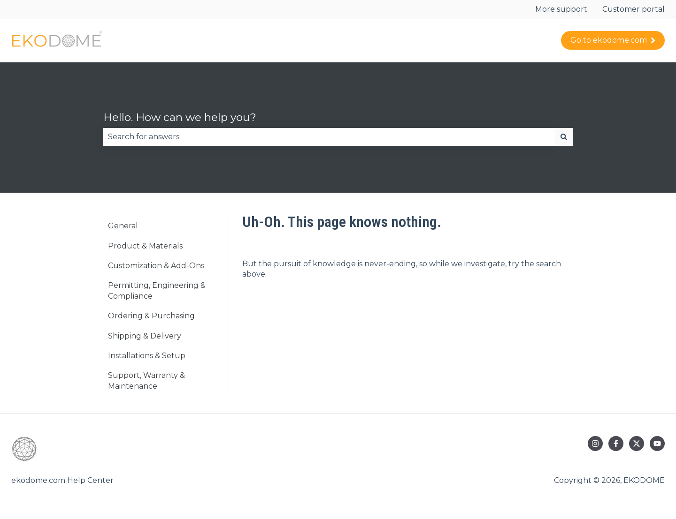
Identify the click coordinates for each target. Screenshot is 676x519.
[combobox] (329, 137)
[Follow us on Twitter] (636, 443)
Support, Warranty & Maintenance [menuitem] (146, 380)
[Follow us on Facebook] (615, 443)
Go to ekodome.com (612, 40)
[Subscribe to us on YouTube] (657, 443)
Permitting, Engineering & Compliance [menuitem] (157, 290)
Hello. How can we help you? (179, 117)
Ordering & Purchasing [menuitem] (151, 315)
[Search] (564, 137)
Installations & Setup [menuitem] (146, 355)
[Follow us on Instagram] (595, 443)
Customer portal (633, 9)
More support (561, 9)
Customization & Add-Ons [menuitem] (156, 265)
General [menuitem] (123, 225)
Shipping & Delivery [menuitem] (144, 335)
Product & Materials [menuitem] (145, 245)
